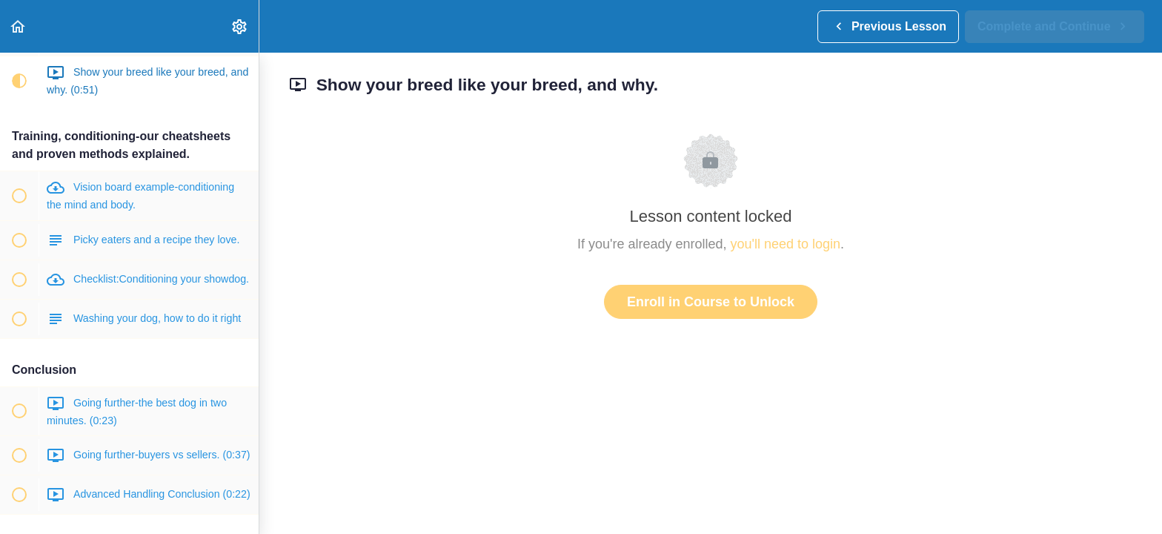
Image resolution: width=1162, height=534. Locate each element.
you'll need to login (786, 244)
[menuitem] (240, 26)
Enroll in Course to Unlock (710, 301)
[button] (18, 26)
